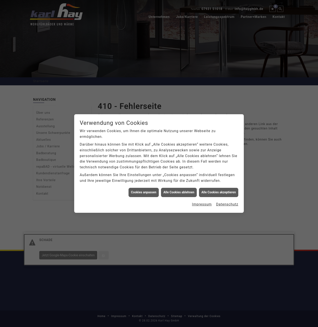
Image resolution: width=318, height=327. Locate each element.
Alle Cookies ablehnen (178, 189)
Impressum (202, 201)
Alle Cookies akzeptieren (218, 189)
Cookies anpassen (143, 189)
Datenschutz (227, 201)
